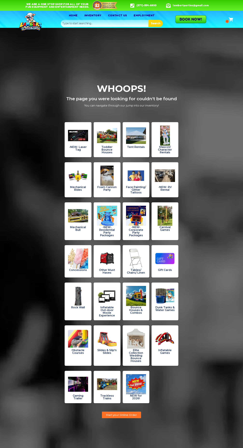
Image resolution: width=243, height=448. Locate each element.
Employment (144, 15)
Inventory (92, 15)
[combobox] (104, 23)
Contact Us (117, 15)
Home (73, 15)
